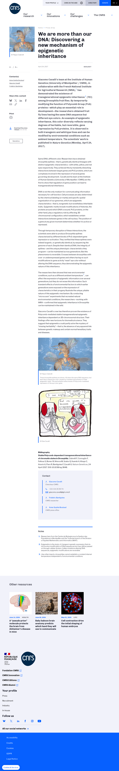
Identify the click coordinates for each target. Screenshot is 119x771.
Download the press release (20, 129)
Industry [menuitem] (6, 705)
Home (40, 28)
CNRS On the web (70, 3)
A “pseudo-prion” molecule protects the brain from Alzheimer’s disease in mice (20, 613)
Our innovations (53, 15)
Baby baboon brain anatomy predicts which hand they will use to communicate (46, 612)
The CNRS (99, 15)
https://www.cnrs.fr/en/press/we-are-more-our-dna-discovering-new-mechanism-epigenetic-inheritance (15, 104)
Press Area (50, 28)
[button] (11, 767)
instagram (32, 721)
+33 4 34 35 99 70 (56, 489)
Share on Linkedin (20, 100)
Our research (28, 15)
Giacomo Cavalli (14, 83)
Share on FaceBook (26, 100)
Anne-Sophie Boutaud (16, 80)
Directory (92, 3)
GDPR (9, 754)
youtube (39, 721)
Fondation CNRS (10, 670)
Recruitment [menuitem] (7, 701)
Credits (9, 743)
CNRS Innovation (11, 675)
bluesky (4, 721)
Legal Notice (12, 759)
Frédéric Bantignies (16, 86)
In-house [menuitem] (6, 710)
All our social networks (11, 728)
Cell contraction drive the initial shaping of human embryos (72, 610)
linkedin (18, 721)
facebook (25, 721)
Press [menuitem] (4, 696)
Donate (105, 3)
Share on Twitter (15, 100)
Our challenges (76, 15)
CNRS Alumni (8, 685)
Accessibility (11, 737)
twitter (11, 721)
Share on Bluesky (10, 100)
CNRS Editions (9, 680)
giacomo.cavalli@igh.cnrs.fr (59, 492)
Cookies (10, 748)
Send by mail (10, 104)
